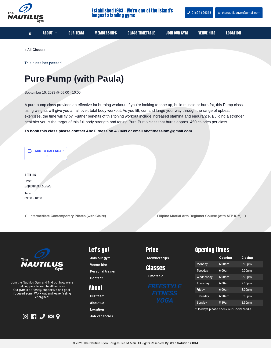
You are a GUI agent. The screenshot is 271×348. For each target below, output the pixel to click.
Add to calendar (49, 151)
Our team (76, 33)
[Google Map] (58, 316)
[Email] (51, 316)
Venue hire (206, 33)
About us (97, 303)
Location (233, 33)
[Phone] (42, 316)
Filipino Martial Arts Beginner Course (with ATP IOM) (199, 216)
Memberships (105, 33)
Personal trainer (103, 271)
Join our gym (177, 33)
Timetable (155, 276)
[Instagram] (25, 316)
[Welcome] (30, 33)
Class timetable (141, 33)
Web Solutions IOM (184, 343)
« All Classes (35, 50)
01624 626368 (201, 13)
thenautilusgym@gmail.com (241, 13)
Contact (96, 278)
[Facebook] (34, 316)
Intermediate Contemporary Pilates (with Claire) (67, 216)
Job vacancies (101, 316)
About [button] (50, 33)
